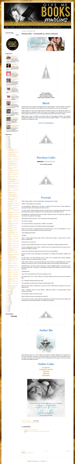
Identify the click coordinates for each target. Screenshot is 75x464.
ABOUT (13, 27)
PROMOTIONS (56, 27)
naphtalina (39, 461)
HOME (7, 27)
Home (46, 451)
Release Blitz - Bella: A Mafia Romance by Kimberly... (11, 155)
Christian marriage (46, 431)
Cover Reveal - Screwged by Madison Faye (11, 192)
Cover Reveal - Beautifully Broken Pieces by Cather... (12, 199)
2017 (7, 305)
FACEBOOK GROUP (46, 369)
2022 (7, 142)
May (8, 298)
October (9, 291)
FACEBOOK (46, 367)
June (8, 297)
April (8, 299)
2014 (7, 309)
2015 (7, 308)
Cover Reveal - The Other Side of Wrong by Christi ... (12, 208)
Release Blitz (33, 422)
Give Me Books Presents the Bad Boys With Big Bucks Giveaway (15, 126)
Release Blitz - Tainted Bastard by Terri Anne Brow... (12, 150)
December (9, 148)
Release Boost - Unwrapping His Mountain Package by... (12, 164)
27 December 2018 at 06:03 (33, 429)
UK (48, 161)
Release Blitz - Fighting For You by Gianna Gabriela (12, 232)
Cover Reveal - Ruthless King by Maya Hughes (12, 161)
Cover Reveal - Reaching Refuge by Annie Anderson (13, 170)
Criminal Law (26, 429)
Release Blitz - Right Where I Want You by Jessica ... (12, 152)
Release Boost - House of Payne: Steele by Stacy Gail (14, 64)
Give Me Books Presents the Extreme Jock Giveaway (15, 79)
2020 (7, 144)
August (9, 294)
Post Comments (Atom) (29, 452)
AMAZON (46, 373)
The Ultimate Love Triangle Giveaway (14, 95)
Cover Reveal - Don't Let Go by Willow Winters (12, 201)
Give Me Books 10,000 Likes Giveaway (14, 87)
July (8, 295)
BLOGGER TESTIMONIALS (42, 27)
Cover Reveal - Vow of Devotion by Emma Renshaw (12, 224)
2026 (7, 136)
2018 (7, 147)
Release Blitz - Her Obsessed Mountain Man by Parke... (12, 257)
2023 (7, 140)
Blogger (46, 461)
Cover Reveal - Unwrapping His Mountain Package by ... (12, 195)
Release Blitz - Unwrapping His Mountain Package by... (12, 179)
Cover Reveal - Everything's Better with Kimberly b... (12, 259)
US (44, 161)
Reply (25, 432)
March (9, 301)
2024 (7, 139)
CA (51, 161)
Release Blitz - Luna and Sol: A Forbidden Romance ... (12, 288)
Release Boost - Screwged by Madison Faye (12, 168)
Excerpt (25, 422)
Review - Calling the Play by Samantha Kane (15, 118)
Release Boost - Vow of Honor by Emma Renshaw (12, 266)
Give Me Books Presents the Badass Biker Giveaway (15, 110)
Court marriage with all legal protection (37, 431)
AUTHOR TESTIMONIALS (25, 27)
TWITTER (46, 371)
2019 (7, 146)
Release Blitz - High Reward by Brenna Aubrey (12, 250)
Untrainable (37, 422)
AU (54, 161)
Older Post (68, 451)
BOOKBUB (46, 375)
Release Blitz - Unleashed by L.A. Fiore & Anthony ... (12, 230)
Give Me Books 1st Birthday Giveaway (14, 72)
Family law (29, 431)
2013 (7, 311)
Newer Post (23, 451)
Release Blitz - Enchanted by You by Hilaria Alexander (13, 248)
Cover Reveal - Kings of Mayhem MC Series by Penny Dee (13, 181)
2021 (7, 143)
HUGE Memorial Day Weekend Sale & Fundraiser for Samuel (14, 57)
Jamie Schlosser (29, 422)
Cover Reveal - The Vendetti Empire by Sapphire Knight (13, 186)
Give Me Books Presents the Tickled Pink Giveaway (15, 102)
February (9, 302)
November (9, 290)
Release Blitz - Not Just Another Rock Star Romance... (12, 286)
